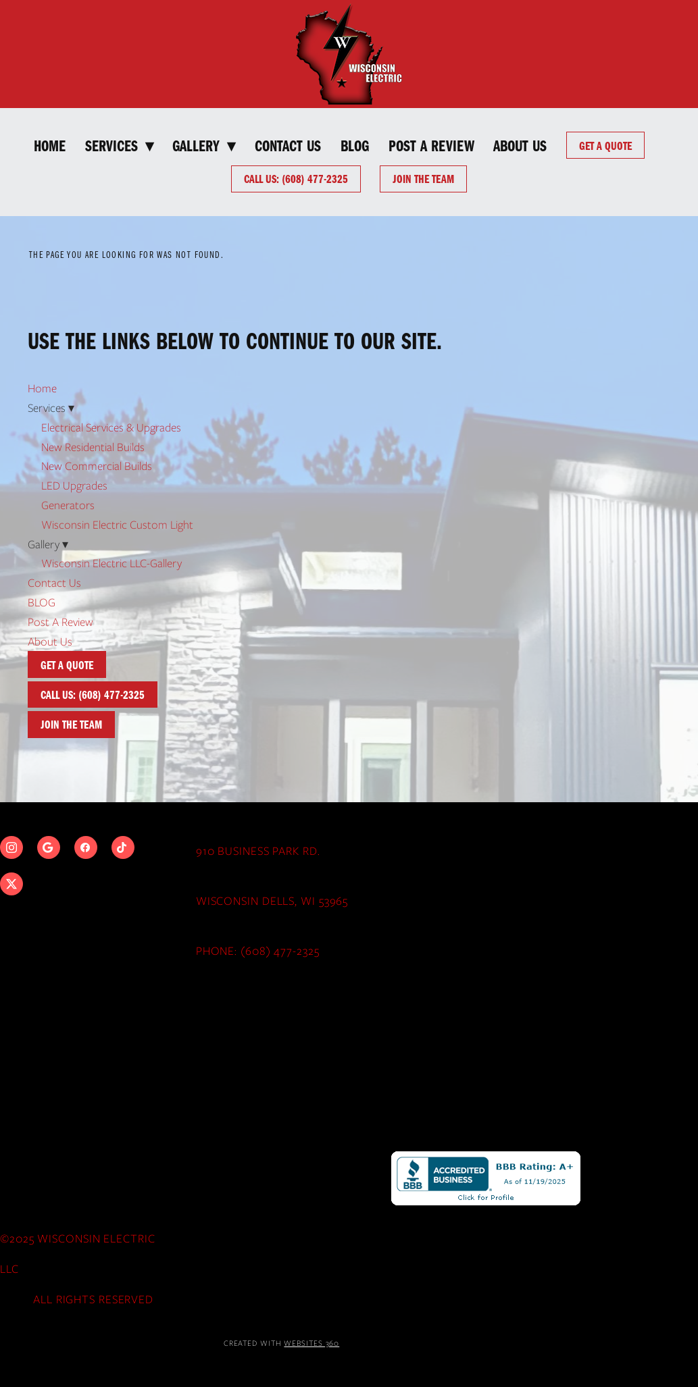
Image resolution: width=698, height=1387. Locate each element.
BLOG (355, 144)
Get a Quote (605, 145)
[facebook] (85, 847)
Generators (68, 505)
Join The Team (423, 178)
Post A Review (431, 144)
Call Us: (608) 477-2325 (296, 178)
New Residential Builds (93, 447)
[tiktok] (122, 847)
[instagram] (11, 847)
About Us (520, 144)
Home (50, 144)
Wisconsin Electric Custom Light (117, 525)
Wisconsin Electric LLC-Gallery (111, 563)
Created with (282, 1343)
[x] (11, 883)
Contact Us (288, 144)
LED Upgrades (74, 485)
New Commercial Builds (96, 466)
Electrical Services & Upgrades (111, 427)
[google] (48, 847)
